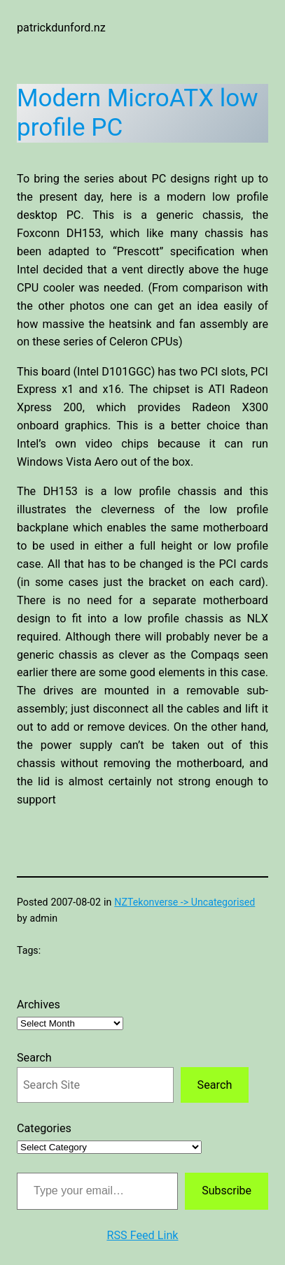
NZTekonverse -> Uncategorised (184, 902)
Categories (44, 1128)
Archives (38, 1004)
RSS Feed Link (142, 1235)
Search (34, 1057)
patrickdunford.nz (61, 27)
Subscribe (226, 1190)
